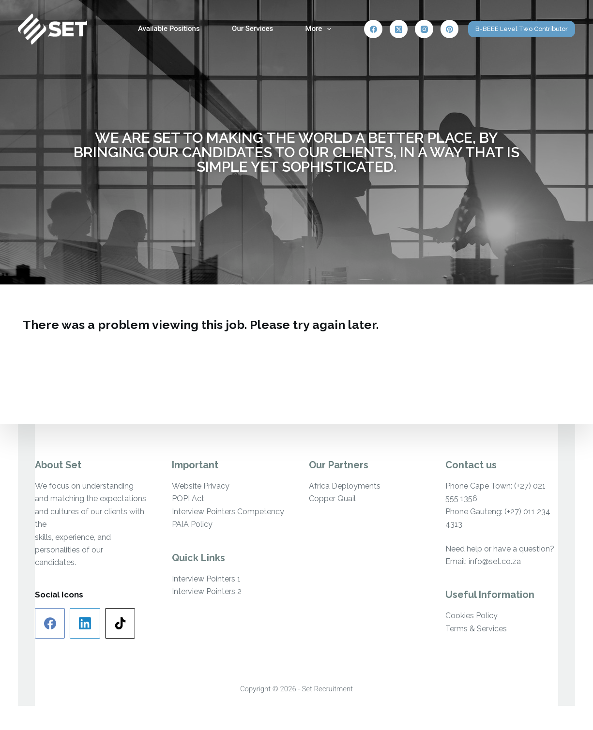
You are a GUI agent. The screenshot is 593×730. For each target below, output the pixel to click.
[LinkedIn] (85, 623)
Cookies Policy (471, 615)
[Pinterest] (450, 29)
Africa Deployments (344, 486)
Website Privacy (200, 486)
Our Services (252, 28)
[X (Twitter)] (399, 29)
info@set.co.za (495, 561)
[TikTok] (120, 623)
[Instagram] (424, 29)
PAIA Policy (192, 524)
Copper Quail (332, 498)
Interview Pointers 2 (207, 591)
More (320, 29)
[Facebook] (373, 29)
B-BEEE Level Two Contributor (521, 28)
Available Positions (169, 28)
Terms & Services (476, 628)
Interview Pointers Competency (228, 511)
